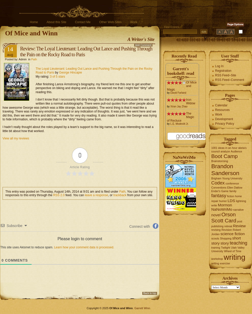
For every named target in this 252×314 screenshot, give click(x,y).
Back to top (149, 293)
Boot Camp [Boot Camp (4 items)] (224, 156)
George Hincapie (70, 72)
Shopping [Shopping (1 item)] (225, 238)
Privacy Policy (224, 123)
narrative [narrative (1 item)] (238, 209)
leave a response (96, 195)
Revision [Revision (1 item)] (226, 229)
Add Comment (143, 45)
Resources (222, 110)
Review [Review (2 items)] (239, 226)
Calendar (221, 105)
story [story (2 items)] (224, 243)
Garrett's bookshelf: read (180, 71)
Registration (223, 71)
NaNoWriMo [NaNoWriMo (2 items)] (221, 209)
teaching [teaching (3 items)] (238, 243)
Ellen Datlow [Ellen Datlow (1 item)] (234, 187)
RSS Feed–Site (225, 75)
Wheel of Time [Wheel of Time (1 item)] (232, 251)
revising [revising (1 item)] (216, 229)
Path (34, 59)
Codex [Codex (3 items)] (218, 182)
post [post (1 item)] (239, 221)
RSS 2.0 (59, 195)
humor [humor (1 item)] (223, 201)
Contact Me (82, 22)
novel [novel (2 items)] (215, 215)
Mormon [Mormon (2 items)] (225, 205)
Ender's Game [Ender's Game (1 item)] (220, 191)
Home (34, 22)
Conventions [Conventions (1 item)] (218, 187)
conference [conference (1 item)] (232, 183)
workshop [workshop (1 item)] (217, 258)
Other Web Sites (110, 22)
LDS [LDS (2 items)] (231, 200)
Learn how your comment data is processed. (84, 247)
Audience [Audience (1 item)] (236, 151)
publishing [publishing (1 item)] (217, 226)
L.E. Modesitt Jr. (179, 123)
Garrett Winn (142, 308)
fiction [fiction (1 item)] (230, 196)
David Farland (178, 92)
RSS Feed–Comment (229, 80)
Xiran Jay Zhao (178, 106)
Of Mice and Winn (31, 33)
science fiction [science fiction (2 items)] (232, 234)
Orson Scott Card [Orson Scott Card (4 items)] (223, 217)
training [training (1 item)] (215, 247)
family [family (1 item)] (232, 191)
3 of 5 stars (57, 76)
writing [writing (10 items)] (234, 257)
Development (224, 119)
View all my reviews (16, 138)
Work (133, 22)
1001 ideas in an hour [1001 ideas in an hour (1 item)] (224, 147)
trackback (119, 195)
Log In (219, 66)
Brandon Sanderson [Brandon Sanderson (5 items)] (225, 169)
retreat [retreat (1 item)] (228, 226)
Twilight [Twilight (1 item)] (225, 247)
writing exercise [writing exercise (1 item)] (220, 263)
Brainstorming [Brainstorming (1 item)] (219, 161)
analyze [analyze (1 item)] (225, 151)
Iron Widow (190, 101)
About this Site (56, 22)
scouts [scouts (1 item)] (215, 238)
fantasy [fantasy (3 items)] (218, 195)
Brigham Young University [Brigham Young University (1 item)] (226, 178)
